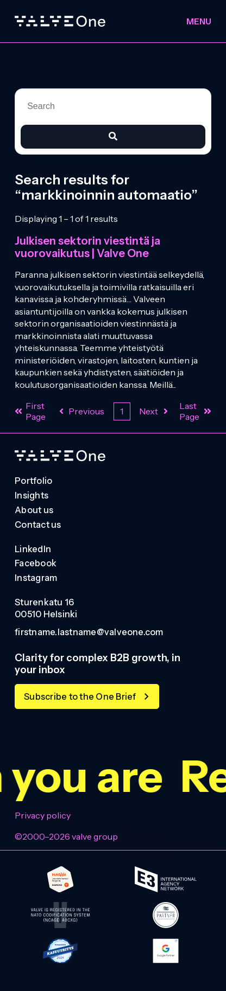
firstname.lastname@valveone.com (89, 632)
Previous (81, 411)
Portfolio (33, 481)
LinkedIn (33, 549)
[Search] (113, 137)
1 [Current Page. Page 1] (121, 411)
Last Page (195, 411)
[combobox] (113, 106)
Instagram (36, 578)
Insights (31, 496)
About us (34, 510)
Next (154, 411)
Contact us (38, 525)
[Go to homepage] (60, 456)
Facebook (35, 563)
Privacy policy (43, 815)
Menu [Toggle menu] (198, 21)
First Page (30, 411)
